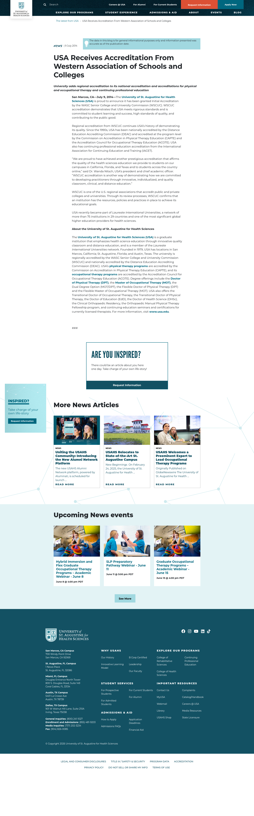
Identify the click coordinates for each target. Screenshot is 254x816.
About (194, 12)
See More (125, 598)
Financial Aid (136, 729)
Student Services (117, 683)
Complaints (188, 690)
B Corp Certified (138, 657)
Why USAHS (111, 650)
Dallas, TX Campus (56, 705)
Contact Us (163, 690)
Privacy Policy (94, 767)
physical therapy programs (128, 266)
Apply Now (231, 4)
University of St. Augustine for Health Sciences (92, 743)
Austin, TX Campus (57, 692)
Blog (238, 12)
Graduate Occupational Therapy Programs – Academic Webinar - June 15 (175, 567)
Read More (64, 484)
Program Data (159, 761)
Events (216, 12)
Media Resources (191, 710)
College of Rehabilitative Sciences (164, 661)
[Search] (68, 4)
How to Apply (108, 719)
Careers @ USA (117, 4)
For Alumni (139, 4)
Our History (107, 657)
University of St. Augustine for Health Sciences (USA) (115, 237)
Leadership (135, 664)
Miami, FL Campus (56, 676)
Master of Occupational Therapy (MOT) (143, 282)
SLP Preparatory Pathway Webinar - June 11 (126, 565)
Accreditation (183, 761)
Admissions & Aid (163, 12)
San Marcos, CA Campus (60, 650)
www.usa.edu (159, 311)
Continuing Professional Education (191, 661)
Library (161, 710)
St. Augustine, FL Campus (61, 663)
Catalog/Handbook (193, 697)
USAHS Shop (164, 717)
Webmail (162, 703)
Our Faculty (135, 671)
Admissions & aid (117, 712)
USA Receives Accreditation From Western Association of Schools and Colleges (126, 20)
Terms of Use (161, 767)
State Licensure (191, 717)
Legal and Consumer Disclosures (83, 761)
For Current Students (165, 4)
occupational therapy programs (94, 274)
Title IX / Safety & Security (128, 761)
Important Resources (177, 683)
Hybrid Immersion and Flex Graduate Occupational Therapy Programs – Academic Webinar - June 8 (74, 569)
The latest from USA (67, 20)
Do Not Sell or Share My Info (128, 767)
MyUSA (161, 697)
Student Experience (121, 12)
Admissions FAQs (111, 726)
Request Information (199, 5)
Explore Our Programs (74, 12)
